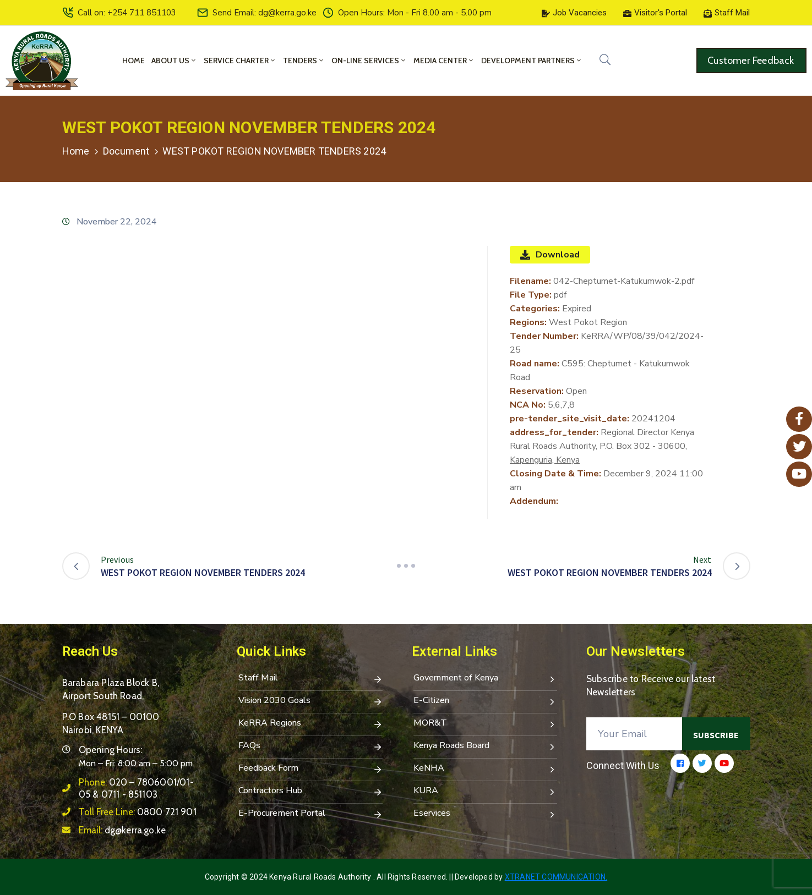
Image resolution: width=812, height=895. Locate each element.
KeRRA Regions (310, 724)
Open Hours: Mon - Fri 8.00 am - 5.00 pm (415, 12)
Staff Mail (310, 679)
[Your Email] (634, 733)
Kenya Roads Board (485, 746)
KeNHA (485, 769)
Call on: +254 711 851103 (127, 12)
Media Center (444, 60)
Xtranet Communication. (556, 876)
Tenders (304, 60)
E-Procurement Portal (310, 814)
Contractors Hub (310, 791)
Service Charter (240, 60)
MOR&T (485, 724)
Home (133, 60)
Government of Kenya (485, 679)
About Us (174, 60)
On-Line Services (369, 60)
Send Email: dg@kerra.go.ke (264, 12)
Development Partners (531, 60)
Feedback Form (310, 769)
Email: (122, 830)
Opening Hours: (110, 749)
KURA (485, 791)
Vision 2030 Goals (310, 701)
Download (550, 255)
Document (126, 151)
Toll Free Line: (138, 811)
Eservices (485, 814)
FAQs (310, 746)
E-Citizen (485, 701)
